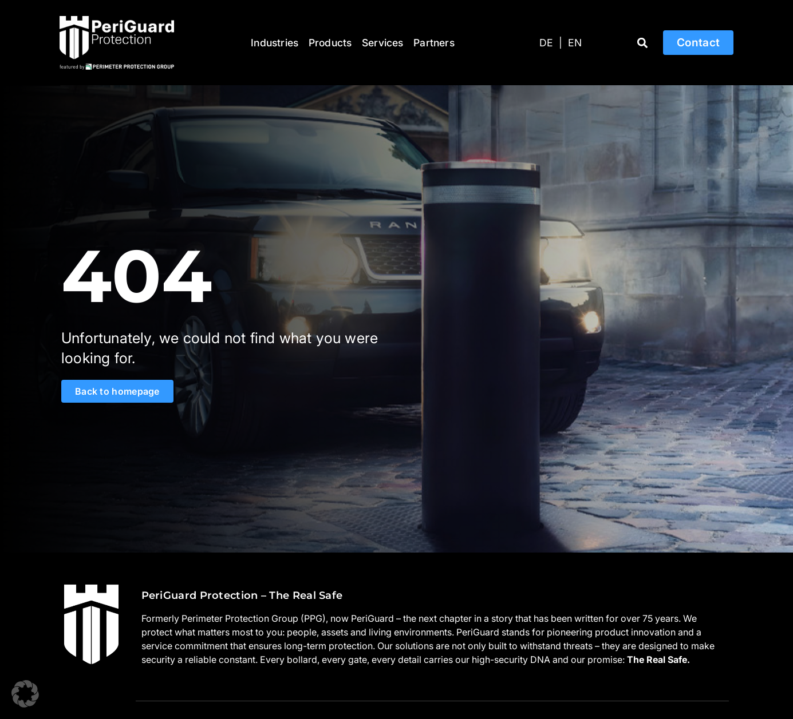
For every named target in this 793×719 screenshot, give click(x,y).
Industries (274, 43)
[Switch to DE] (546, 42)
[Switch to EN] (574, 42)
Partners (434, 43)
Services (383, 43)
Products (330, 43)
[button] (642, 42)
